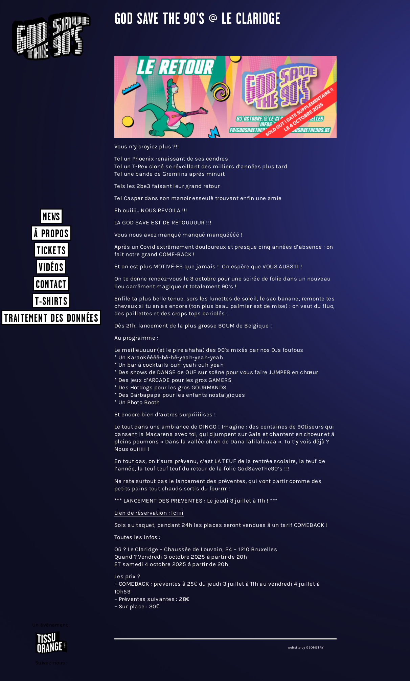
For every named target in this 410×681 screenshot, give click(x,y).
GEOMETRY (314, 648)
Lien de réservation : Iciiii (149, 512)
